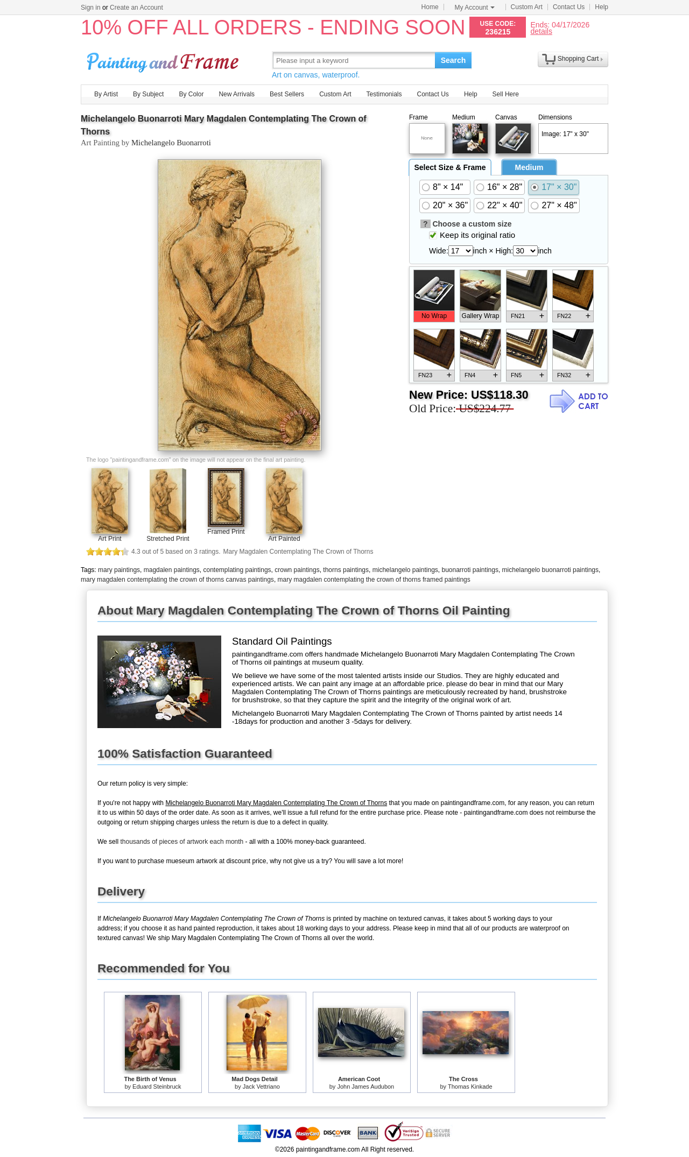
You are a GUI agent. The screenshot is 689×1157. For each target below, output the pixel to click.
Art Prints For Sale (164, 60)
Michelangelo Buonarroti (171, 142)
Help (601, 7)
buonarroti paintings (469, 570)
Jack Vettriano (261, 1086)
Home (430, 7)
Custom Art (527, 7)
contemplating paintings (237, 570)
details (541, 31)
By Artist (106, 94)
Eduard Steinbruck (156, 1086)
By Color (191, 94)
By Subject (148, 94)
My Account (475, 7)
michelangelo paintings (405, 570)
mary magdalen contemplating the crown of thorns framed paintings (374, 579)
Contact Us (569, 7)
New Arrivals (237, 94)
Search (453, 60)
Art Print (109, 538)
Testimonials (384, 94)
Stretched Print (167, 538)
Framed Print (225, 531)
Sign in (91, 7)
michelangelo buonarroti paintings (550, 570)
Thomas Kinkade (470, 1086)
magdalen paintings (172, 570)
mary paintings (119, 570)
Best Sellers (287, 94)
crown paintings (297, 570)
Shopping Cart (578, 58)
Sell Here (506, 94)
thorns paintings (346, 570)
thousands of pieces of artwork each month (181, 841)
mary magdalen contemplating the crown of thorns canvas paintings (177, 579)
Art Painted (284, 538)
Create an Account (136, 7)
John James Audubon (365, 1086)
